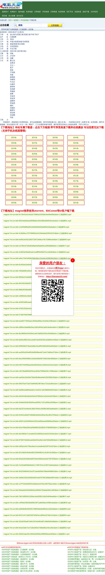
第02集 (55, 203)
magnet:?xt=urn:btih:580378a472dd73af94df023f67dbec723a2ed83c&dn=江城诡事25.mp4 (37, 384)
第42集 (55, 148)
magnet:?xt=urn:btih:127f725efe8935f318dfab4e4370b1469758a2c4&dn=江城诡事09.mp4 (37, 484)
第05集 (75, 197)
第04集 (13, 203)
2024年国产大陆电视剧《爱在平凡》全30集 (18, 564)
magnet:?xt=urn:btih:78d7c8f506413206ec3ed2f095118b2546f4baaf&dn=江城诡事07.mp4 (37, 496)
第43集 (34, 148)
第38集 (55, 154)
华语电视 (45, 12)
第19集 (34, 181)
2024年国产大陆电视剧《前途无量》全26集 (18, 566)
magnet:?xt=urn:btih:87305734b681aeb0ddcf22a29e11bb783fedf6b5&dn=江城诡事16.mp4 (37, 440)
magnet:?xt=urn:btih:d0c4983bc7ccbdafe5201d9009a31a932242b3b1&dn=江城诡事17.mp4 (37, 434)
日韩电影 (37, 12)
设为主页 (20, 16)
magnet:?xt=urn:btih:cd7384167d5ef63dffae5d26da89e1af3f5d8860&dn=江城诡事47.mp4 (36, 246)
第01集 (75, 203)
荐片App (59, 268)
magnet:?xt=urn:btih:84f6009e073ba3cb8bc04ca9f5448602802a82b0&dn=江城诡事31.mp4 (37, 346)
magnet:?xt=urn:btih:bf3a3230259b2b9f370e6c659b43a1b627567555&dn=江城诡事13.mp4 (37, 459)
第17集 (75, 181)
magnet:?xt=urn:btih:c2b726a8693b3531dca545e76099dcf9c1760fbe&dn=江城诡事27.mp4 (37, 371)
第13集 (75, 186)
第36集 (13, 159)
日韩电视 (53, 12)
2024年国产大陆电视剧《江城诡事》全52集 (18, 550)
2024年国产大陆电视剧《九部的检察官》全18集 (19, 554)
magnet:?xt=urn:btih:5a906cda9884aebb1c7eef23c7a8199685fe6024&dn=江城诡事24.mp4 (37, 390)
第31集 (34, 165)
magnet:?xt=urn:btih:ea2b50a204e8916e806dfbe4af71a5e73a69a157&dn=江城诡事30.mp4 (37, 352)
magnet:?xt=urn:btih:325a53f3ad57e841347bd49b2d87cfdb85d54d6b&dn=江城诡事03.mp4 (37, 522)
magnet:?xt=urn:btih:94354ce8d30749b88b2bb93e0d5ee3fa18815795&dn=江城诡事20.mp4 (37, 415)
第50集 (55, 138)
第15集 (34, 186)
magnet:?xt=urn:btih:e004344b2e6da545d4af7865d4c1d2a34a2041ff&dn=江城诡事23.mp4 (37, 396)
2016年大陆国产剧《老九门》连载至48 (82, 554)
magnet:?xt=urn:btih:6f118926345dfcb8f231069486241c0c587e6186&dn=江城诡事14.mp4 (37, 453)
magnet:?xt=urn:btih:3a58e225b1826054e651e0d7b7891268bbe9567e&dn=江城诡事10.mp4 (38, 478)
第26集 (55, 170)
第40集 (13, 154)
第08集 (13, 197)
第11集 (34, 192)
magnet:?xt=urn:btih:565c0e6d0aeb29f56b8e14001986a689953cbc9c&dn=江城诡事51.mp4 (37, 221)
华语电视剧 (24, 20)
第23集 (34, 176)
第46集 (55, 143)
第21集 (75, 176)
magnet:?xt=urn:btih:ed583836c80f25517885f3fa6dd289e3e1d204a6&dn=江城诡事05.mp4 (37, 509)
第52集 (13, 138)
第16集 (13, 186)
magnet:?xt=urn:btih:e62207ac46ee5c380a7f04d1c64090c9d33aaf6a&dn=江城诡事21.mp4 (37, 409)
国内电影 (21, 12)
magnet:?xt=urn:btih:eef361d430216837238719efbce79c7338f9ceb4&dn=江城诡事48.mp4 (37, 240)
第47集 (34, 143)
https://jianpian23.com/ (56, 276)
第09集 (75, 192)
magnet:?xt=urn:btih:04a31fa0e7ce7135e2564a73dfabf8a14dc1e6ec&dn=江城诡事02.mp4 (37, 528)
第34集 (55, 159)
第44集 (13, 148)
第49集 (75, 138)
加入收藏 (11, 16)
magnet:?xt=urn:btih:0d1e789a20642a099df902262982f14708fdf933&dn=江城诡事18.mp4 (37, 428)
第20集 (13, 181)
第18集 (55, 181)
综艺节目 (69, 12)
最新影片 (5, 12)
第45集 (75, 143)
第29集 (75, 165)
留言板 (4, 16)
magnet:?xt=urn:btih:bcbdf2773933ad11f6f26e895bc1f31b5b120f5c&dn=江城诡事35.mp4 (36, 321)
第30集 (55, 165)
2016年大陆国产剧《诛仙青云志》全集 (82, 550)
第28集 (13, 170)
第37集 (75, 154)
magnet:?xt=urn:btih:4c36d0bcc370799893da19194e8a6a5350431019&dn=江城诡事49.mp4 (38, 233)
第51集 (34, 138)
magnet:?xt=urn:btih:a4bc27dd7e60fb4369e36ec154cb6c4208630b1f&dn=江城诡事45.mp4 (37, 258)
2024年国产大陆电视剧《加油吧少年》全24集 (19, 552)
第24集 (13, 176)
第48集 (13, 143)
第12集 (13, 192)
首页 (10, 20)
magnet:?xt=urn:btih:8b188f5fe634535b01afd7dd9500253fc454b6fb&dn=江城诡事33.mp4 (37, 334)
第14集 (55, 186)
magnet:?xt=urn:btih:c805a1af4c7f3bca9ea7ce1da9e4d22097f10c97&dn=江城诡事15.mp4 (37, 446)
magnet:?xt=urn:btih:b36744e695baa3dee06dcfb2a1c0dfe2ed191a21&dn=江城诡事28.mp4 (37, 365)
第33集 (75, 159)
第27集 (34, 170)
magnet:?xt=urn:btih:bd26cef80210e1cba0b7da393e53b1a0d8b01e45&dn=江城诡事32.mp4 (37, 340)
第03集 (34, 203)
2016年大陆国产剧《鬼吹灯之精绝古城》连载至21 (86, 557)
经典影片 (13, 12)
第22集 (55, 176)
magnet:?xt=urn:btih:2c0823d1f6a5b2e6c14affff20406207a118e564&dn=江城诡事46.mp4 (36, 252)
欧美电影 (29, 12)
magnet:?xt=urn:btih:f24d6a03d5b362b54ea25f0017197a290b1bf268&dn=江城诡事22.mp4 (37, 402)
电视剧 (16, 20)
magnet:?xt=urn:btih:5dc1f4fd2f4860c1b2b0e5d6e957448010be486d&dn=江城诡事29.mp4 (37, 359)
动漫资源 (77, 12)
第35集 (34, 159)
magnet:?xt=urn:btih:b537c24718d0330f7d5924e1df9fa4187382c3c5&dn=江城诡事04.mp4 (37, 515)
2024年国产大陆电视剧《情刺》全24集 (16, 561)
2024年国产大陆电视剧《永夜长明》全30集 (18, 569)
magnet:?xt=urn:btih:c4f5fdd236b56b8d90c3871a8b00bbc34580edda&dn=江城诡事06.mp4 (37, 503)
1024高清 (94, 12)
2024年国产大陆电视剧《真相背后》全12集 (18, 559)
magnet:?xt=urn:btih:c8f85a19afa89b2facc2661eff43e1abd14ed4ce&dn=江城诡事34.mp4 (36, 327)
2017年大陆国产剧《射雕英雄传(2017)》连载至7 (86, 552)
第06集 (55, 197)
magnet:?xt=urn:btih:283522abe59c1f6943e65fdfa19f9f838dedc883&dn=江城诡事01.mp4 (36, 534)
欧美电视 (61, 12)
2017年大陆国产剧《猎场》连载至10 (81, 566)
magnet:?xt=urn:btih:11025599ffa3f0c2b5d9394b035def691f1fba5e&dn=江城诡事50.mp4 (36, 227)
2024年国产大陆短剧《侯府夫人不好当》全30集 (19, 557)
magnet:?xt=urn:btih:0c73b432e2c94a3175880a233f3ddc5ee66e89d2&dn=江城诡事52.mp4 (37, 215)
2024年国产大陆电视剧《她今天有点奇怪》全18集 (20, 571)
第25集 (75, 170)
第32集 (13, 165)
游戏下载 (86, 12)
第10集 (55, 192)
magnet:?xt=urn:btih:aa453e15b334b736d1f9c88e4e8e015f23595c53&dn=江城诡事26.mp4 (37, 377)
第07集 (34, 197)
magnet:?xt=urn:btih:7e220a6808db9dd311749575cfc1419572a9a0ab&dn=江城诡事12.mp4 (37, 465)
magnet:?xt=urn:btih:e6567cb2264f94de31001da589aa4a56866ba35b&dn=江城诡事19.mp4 (37, 421)
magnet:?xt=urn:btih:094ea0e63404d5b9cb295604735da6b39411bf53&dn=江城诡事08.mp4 (37, 490)
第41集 (75, 148)
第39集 (34, 154)
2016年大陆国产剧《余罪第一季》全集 (82, 561)
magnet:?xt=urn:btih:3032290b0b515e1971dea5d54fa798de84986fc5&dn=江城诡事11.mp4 (37, 471)
